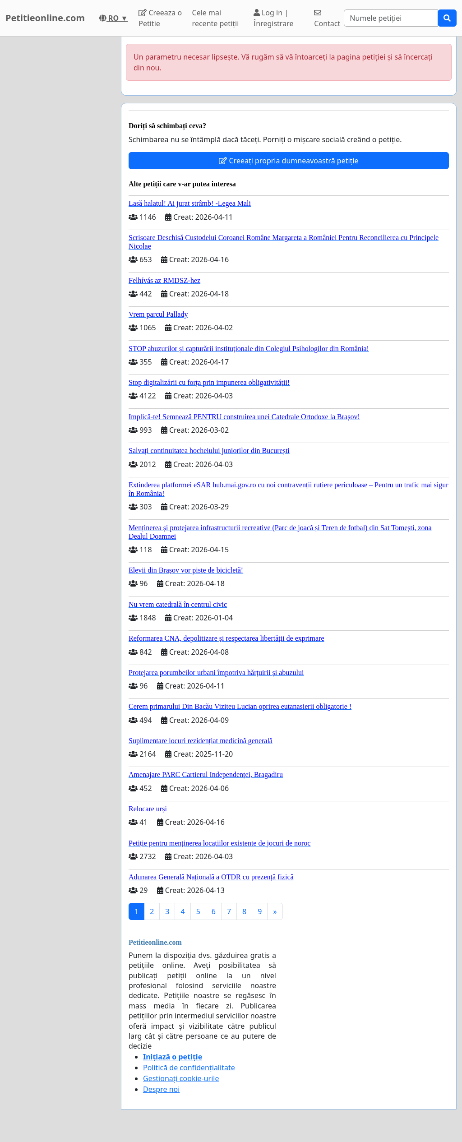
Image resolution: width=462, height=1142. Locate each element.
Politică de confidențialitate (189, 1068)
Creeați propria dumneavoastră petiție (288, 161)
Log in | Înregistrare (274, 18)
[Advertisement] (57, 172)
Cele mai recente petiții (215, 18)
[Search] (391, 18)
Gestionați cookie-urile (181, 1078)
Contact (327, 18)
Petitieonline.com (45, 18)
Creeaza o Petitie (160, 18)
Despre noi (161, 1089)
